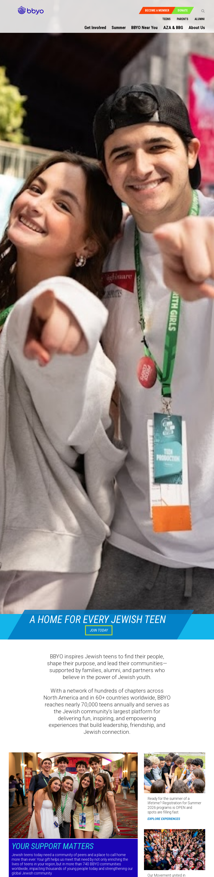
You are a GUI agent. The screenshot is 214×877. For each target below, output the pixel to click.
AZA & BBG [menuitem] (173, 27)
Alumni (200, 19)
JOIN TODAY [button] (99, 630)
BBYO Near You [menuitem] (144, 27)
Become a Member (157, 10)
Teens (166, 19)
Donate (183, 10)
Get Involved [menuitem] (95, 27)
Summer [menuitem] (119, 27)
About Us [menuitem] (197, 27)
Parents (182, 19)
